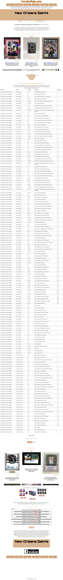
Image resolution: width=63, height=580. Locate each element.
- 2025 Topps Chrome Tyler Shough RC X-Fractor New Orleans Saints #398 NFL (12, 64)
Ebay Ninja (44, 4)
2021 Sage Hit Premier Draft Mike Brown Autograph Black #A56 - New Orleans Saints (12, 478)
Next (32, 438)
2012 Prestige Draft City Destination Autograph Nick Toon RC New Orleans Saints (31, 470)
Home (10, 4)
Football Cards (23, 24)
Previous (28, 438)
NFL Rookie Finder (31, 77)
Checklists (19, 4)
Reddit (52, 4)
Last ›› (35, 438)
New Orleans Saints (31, 75)
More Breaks (31, 527)
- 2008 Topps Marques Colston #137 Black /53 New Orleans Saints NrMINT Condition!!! (50, 64)
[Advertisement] (31, 567)
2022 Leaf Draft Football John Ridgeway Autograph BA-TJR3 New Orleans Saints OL (50, 478)
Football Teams (37, 24)
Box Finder (31, 78)
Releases (27, 4)
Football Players (30, 24)
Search (35, 4)
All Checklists (17, 24)
